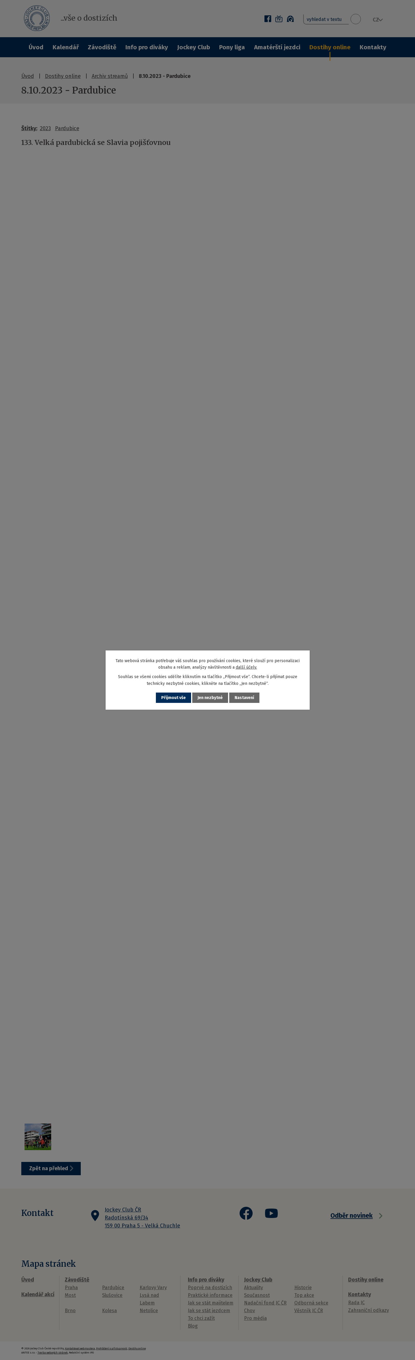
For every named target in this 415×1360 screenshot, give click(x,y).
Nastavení (244, 697)
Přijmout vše (173, 697)
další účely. (246, 667)
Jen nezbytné (210, 697)
